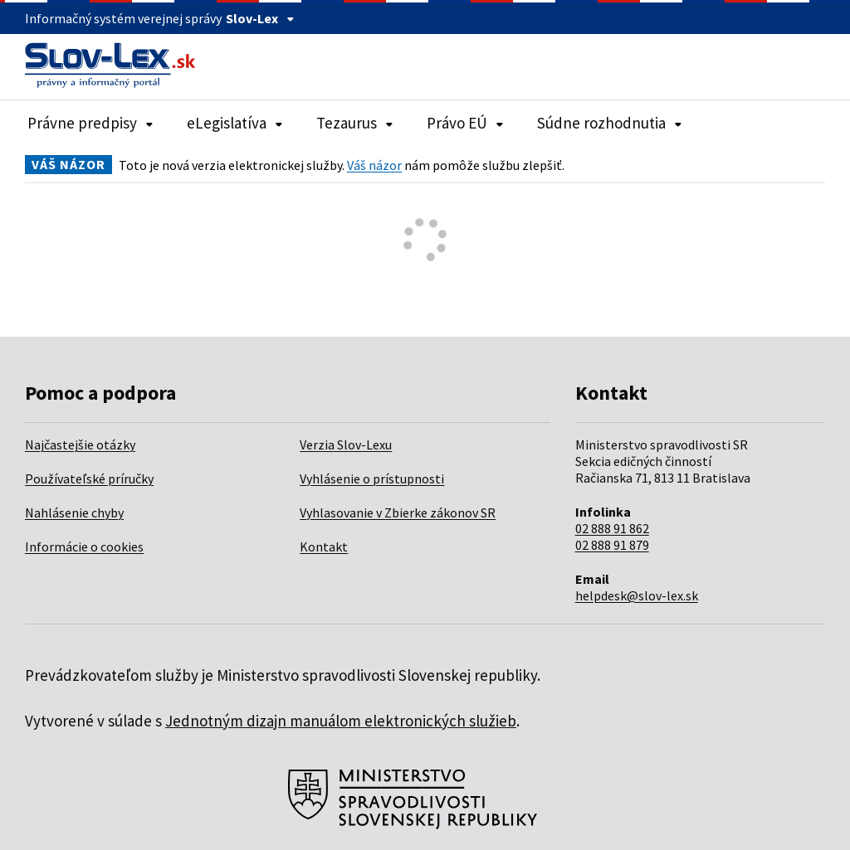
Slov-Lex (260, 18)
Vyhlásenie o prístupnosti (372, 478)
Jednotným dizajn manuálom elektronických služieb (340, 721)
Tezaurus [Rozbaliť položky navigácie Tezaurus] (354, 123)
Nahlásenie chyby (74, 512)
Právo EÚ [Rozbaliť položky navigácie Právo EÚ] (465, 123)
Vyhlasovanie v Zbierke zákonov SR (398, 512)
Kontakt (324, 546)
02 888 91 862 (612, 528)
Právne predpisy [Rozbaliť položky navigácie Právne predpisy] (90, 123)
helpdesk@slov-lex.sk (636, 595)
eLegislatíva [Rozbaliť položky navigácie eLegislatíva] (235, 123)
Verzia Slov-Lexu (346, 444)
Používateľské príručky (89, 478)
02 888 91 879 (612, 545)
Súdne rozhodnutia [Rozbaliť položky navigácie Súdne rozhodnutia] (609, 123)
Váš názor (374, 165)
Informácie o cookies (84, 546)
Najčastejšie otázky (80, 444)
